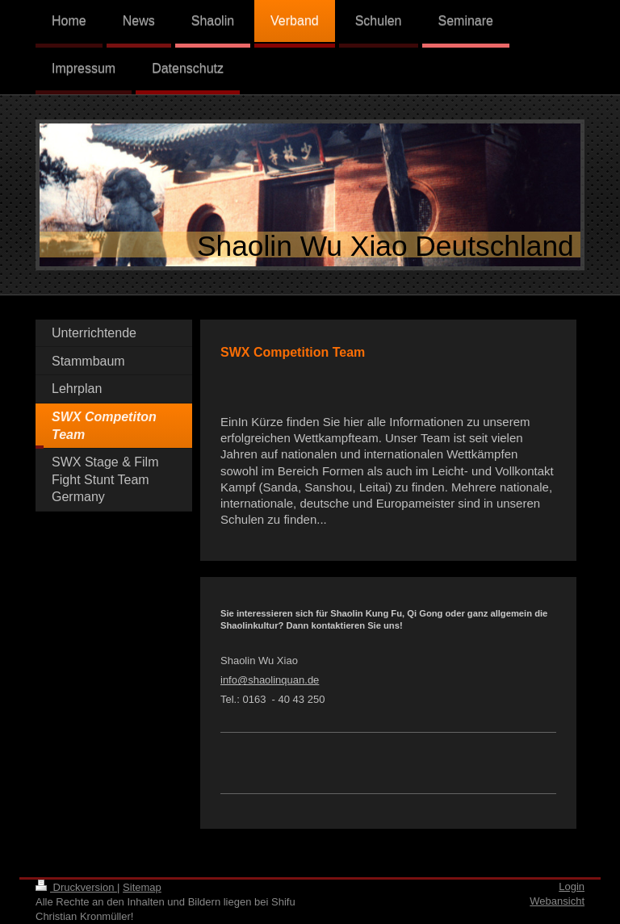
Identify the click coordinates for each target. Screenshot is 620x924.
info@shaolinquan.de (269, 680)
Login (571, 886)
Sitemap (142, 887)
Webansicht (557, 901)
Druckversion (76, 887)
